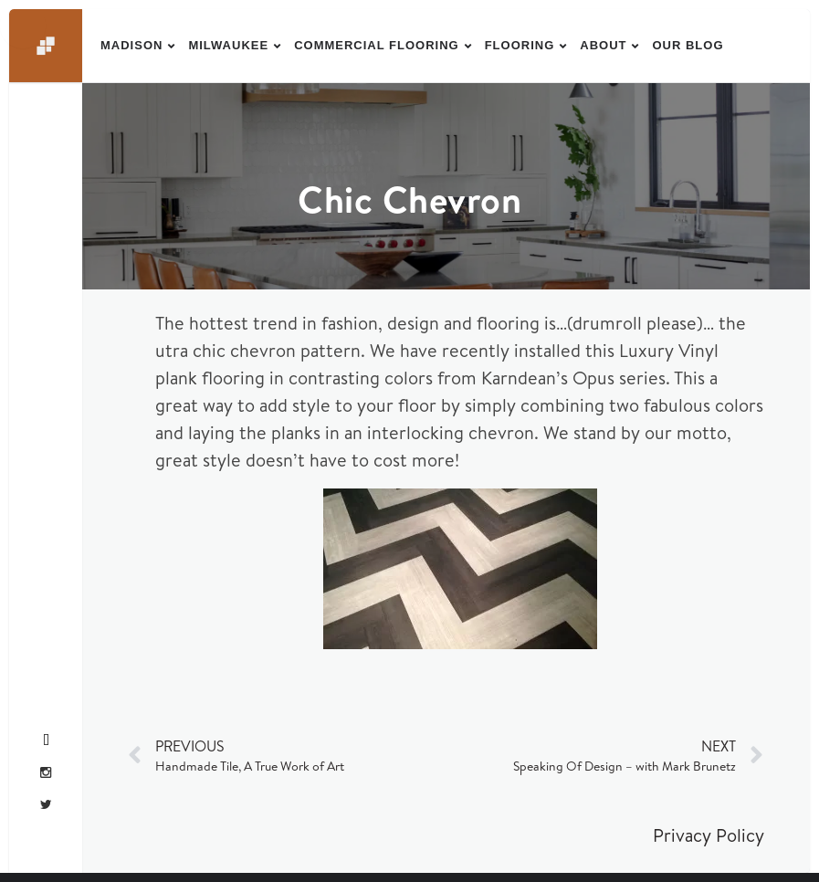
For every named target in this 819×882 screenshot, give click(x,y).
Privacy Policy (708, 835)
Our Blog (687, 45)
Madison (131, 45)
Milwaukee (228, 45)
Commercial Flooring (376, 45)
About (603, 45)
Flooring (520, 45)
